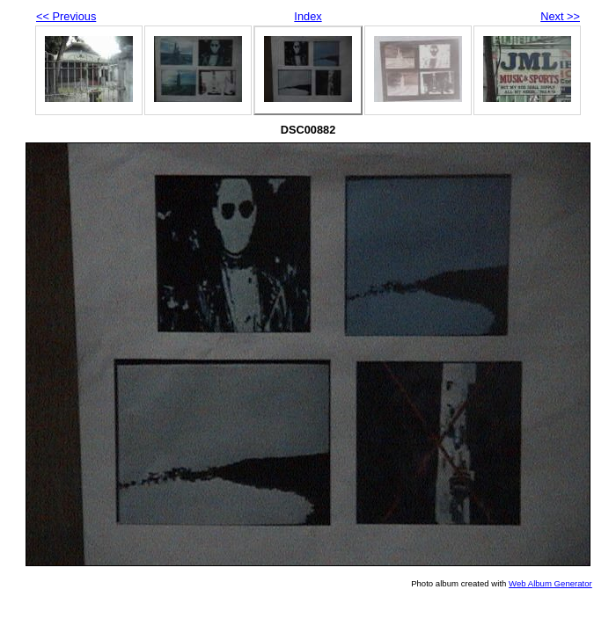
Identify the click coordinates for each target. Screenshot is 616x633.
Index (307, 16)
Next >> (560, 16)
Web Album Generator (550, 583)
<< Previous (66, 16)
